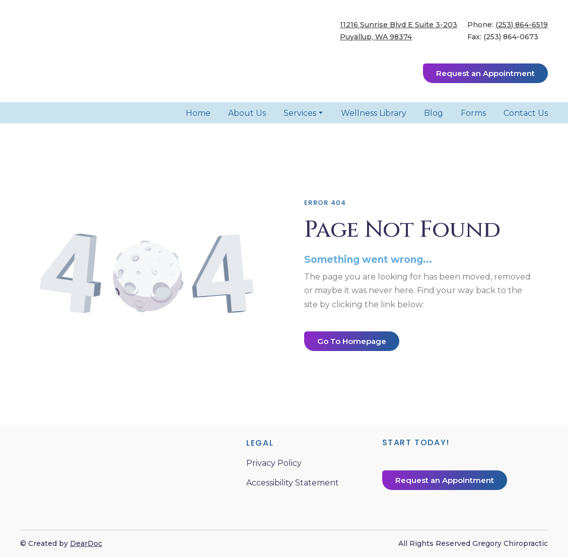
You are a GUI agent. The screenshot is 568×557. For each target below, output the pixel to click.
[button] (485, 73)
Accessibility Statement (292, 483)
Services (299, 113)
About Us (247, 113)
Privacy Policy (274, 463)
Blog (433, 113)
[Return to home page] (91, 51)
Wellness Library (373, 113)
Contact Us (526, 113)
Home (198, 113)
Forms (473, 113)
